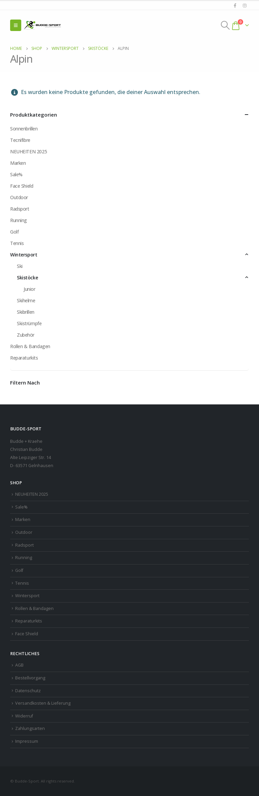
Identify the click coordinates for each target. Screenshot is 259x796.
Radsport (19, 209)
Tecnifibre (20, 140)
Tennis (17, 243)
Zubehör (25, 335)
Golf (14, 231)
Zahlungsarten (30, 728)
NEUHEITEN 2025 (28, 151)
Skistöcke (27, 277)
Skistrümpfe (29, 323)
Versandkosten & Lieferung (42, 703)
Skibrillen (25, 312)
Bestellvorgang (30, 678)
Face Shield (21, 186)
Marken (18, 163)
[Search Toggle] (225, 25)
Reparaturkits (24, 358)
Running (18, 220)
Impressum (26, 741)
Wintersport (23, 254)
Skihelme (26, 300)
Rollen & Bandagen (30, 346)
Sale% (16, 174)
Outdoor (19, 197)
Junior (29, 289)
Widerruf (24, 716)
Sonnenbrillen (24, 128)
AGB (19, 665)
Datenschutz (28, 691)
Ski (20, 266)
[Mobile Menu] (15, 25)
